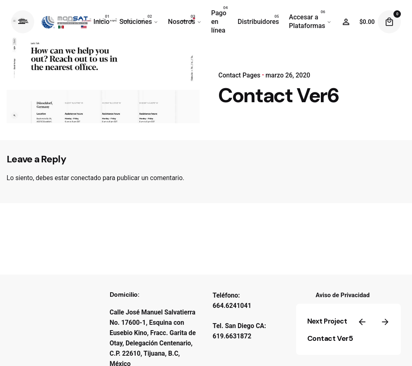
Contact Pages (239, 75)
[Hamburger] (22, 21)
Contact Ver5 (330, 338)
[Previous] (362, 321)
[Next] (385, 321)
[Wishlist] (346, 22)
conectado (86, 178)
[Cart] (389, 21)
